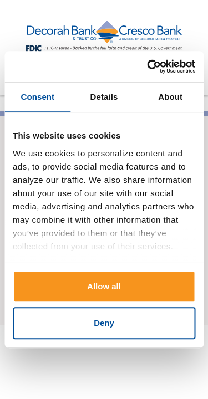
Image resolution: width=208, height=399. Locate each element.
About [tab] (170, 96)
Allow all (104, 286)
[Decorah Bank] (104, 36)
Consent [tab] (37, 96)
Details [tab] (104, 96)
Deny (104, 323)
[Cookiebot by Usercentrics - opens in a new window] (148, 66)
